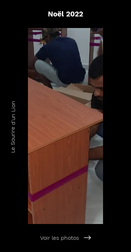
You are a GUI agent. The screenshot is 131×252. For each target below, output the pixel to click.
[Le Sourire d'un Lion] (12, 126)
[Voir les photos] (65, 237)
